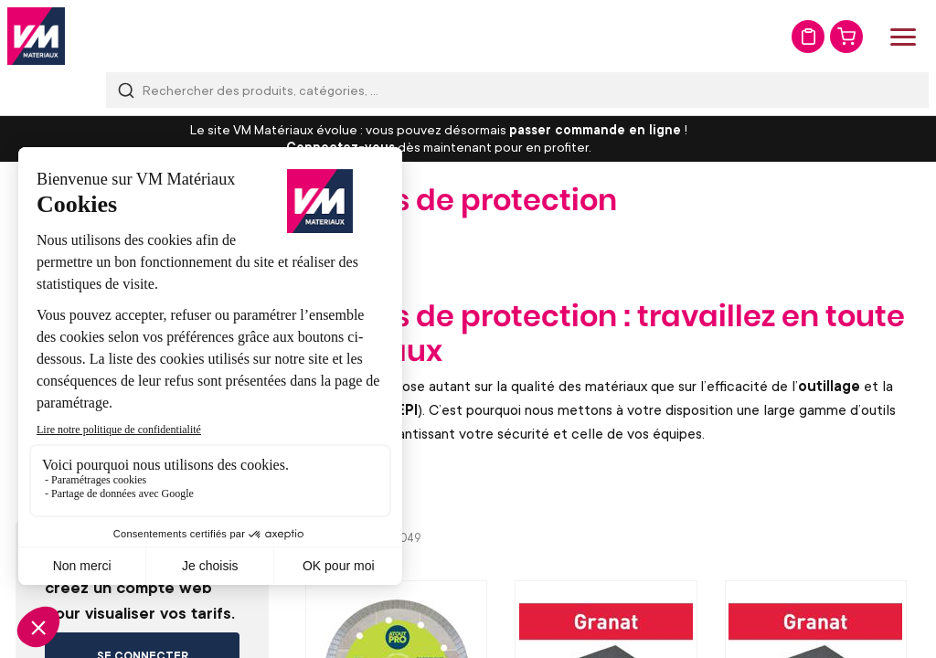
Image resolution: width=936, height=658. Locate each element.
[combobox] (517, 90)
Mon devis (808, 36)
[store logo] (36, 36)
